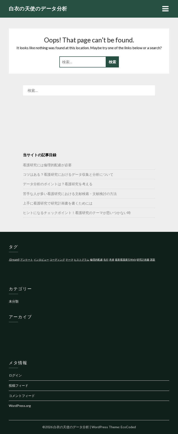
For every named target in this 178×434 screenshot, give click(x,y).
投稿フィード (18, 385)
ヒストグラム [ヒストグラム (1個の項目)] (81, 259)
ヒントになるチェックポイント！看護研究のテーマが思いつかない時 (77, 213)
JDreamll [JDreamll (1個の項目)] (14, 259)
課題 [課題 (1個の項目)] (152, 259)
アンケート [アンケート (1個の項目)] (26, 259)
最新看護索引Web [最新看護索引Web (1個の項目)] (125, 259)
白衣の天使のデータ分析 (38, 8)
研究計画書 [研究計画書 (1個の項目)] (143, 259)
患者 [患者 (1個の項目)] (111, 259)
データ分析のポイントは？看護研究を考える (57, 184)
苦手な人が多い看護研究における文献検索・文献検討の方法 (70, 193)
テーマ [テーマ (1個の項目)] (69, 259)
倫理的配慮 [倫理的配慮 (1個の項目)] (96, 259)
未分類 (14, 301)
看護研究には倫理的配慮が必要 (47, 165)
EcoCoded (128, 427)
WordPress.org (20, 406)
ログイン (15, 375)
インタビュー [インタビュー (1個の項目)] (41, 259)
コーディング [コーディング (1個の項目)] (57, 259)
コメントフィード (22, 396)
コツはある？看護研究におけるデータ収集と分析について (68, 174)
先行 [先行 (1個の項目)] (105, 259)
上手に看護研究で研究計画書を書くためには (57, 203)
